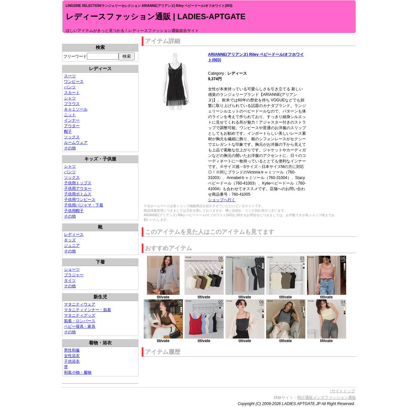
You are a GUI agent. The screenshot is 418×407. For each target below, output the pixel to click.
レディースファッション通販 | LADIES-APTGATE (156, 16)
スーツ (70, 76)
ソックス (72, 137)
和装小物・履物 (77, 372)
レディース (74, 234)
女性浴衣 (72, 356)
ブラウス (72, 103)
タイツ (70, 280)
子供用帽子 (74, 210)
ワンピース (74, 81)
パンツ (70, 87)
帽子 (68, 131)
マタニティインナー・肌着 (87, 310)
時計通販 (305, 397)
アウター (72, 126)
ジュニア (72, 245)
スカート (72, 92)
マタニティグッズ (79, 315)
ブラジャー (74, 275)
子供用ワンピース (79, 199)
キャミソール (76, 109)
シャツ (70, 98)
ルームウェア (76, 142)
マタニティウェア (79, 304)
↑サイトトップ (342, 391)
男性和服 (72, 350)
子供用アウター (77, 188)
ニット (70, 115)
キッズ (70, 240)
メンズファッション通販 (334, 397)
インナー (72, 120)
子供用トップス (77, 183)
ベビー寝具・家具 (79, 326)
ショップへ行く (221, 200)
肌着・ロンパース (79, 321)
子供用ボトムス (77, 194)
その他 (70, 148)
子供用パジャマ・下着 (83, 205)
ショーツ (72, 269)
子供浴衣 (72, 361)
